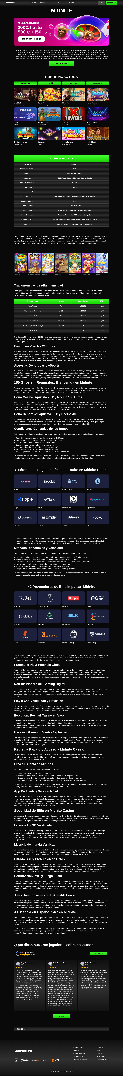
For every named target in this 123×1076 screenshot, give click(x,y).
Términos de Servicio (79, 1057)
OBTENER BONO (61, 64)
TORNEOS (61, 3)
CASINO (33, 3)
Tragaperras (97, 84)
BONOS (42, 3)
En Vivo (49, 84)
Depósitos (100, 1048)
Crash (73, 84)
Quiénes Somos (78, 1048)
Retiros (99, 1051)
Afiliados (76, 1051)
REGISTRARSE (112, 3)
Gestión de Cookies (79, 1054)
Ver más (61, 1016)
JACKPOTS (71, 3)
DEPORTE (51, 3)
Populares (25, 84)
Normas (99, 1054)
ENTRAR (101, 3)
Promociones (101, 1057)
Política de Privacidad (80, 1060)
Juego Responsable (103, 1060)
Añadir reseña (98, 954)
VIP (80, 3)
